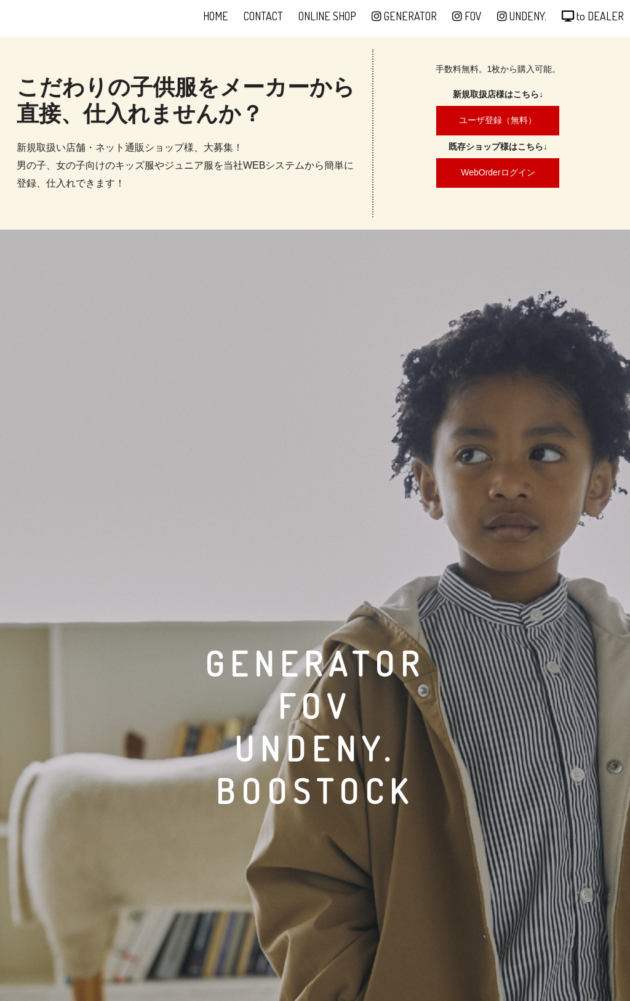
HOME (215, 16)
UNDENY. (521, 16)
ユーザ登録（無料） (497, 120)
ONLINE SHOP (327, 16)
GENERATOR (404, 16)
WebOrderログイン (498, 172)
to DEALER (593, 16)
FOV (467, 16)
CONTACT (263, 16)
